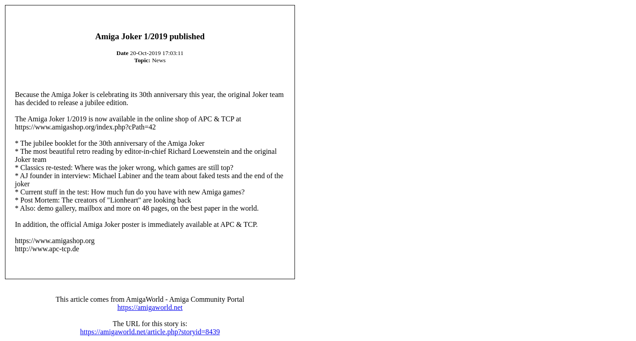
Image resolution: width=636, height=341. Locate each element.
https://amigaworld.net (149, 307)
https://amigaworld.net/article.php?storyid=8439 (150, 332)
